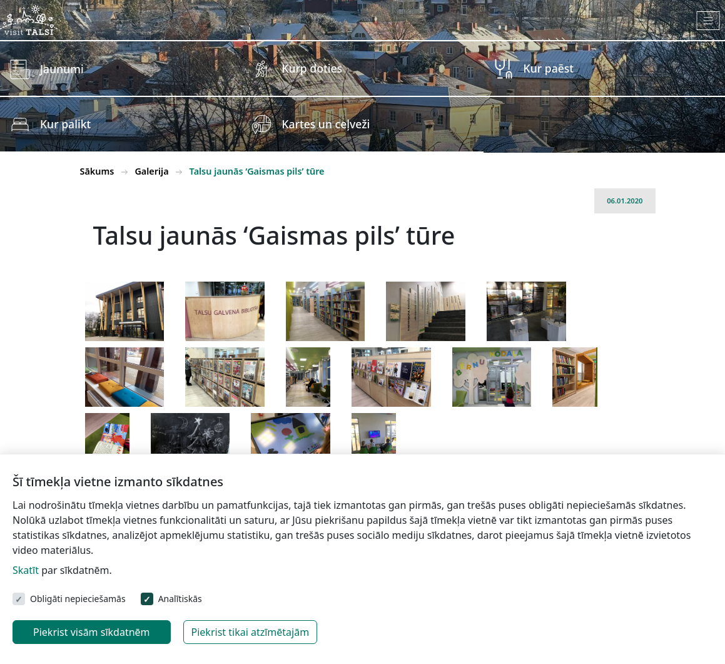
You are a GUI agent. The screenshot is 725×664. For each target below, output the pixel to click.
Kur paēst (549, 68)
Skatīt (26, 570)
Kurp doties (311, 68)
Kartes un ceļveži (325, 123)
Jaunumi (62, 68)
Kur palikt (65, 123)
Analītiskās (180, 599)
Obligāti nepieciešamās (78, 599)
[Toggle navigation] (708, 20)
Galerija (151, 171)
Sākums (97, 171)
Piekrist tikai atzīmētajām (250, 632)
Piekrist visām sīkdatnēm (91, 632)
